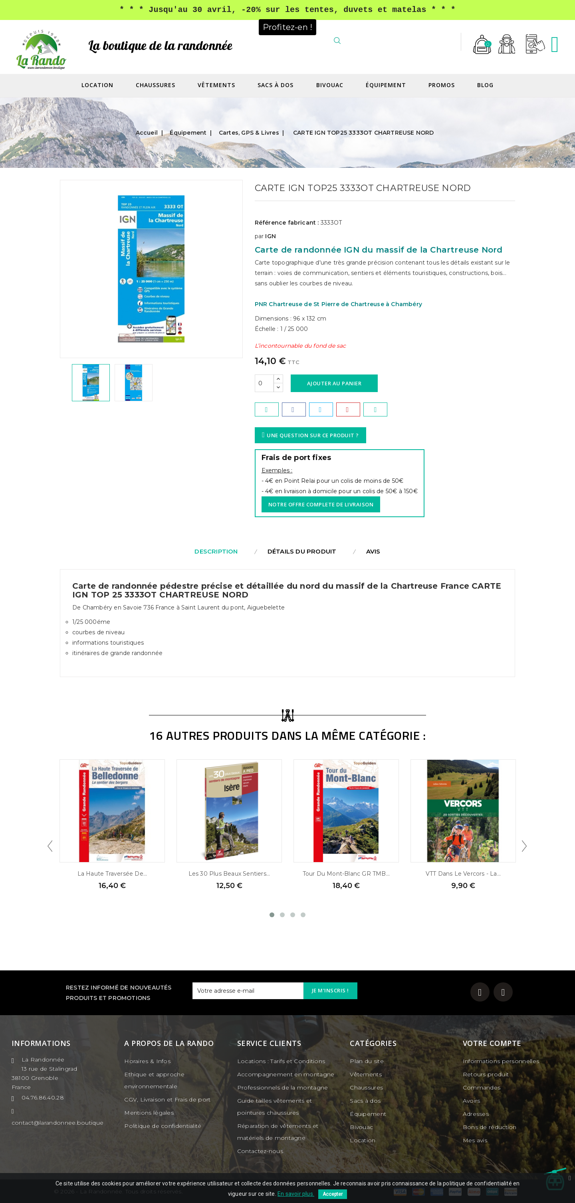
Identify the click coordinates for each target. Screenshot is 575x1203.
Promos (441, 85)
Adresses (476, 1113)
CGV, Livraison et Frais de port (167, 1099)
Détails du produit (302, 551)
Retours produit (486, 1074)
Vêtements (216, 85)
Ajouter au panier (334, 383)
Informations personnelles (501, 1061)
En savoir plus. (296, 1194)
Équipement (386, 85)
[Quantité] (264, 383)
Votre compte (492, 1043)
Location (97, 85)
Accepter (333, 1194)
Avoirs (471, 1100)
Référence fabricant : (287, 222)
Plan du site (367, 1061)
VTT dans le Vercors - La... (463, 873)
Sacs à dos (275, 85)
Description (216, 551)
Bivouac (329, 85)
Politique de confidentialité (162, 1125)
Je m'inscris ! (330, 990)
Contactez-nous (260, 1151)
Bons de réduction (490, 1127)
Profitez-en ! (288, 26)
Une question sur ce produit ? (311, 435)
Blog (485, 85)
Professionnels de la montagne (282, 1087)
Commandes (482, 1087)
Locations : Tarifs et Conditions (281, 1061)
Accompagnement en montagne (286, 1074)
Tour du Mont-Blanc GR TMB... (346, 873)
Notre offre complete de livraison (321, 504)
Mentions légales (149, 1112)
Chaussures (155, 85)
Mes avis (475, 1140)
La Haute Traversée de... (112, 873)
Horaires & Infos (147, 1061)
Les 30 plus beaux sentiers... (229, 873)
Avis (373, 551)
